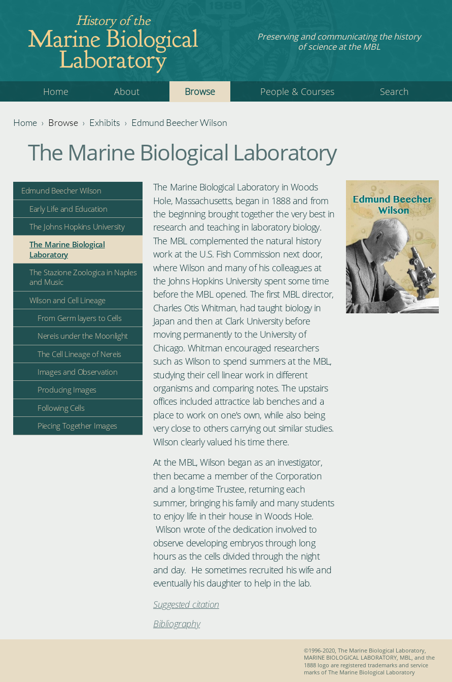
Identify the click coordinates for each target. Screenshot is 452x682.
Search (394, 91)
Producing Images (67, 389)
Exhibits (104, 122)
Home (55, 91)
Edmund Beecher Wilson (179, 122)
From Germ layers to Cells (80, 318)
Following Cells (61, 408)
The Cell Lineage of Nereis (79, 354)
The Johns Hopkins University (77, 226)
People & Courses (297, 91)
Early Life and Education (68, 209)
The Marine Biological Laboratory (67, 249)
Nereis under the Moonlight (83, 336)
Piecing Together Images (77, 425)
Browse (200, 91)
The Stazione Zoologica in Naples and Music (82, 277)
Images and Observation (77, 372)
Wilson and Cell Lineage (67, 300)
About (127, 91)
